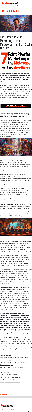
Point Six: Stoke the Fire (7, 372)
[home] (9, 4)
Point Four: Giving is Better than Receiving (13, 367)
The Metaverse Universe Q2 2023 (10, 377)
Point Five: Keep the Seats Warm (10, 370)
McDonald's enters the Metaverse (10, 379)
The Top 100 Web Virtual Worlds (10, 382)
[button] (29, 3)
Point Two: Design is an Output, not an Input (13, 362)
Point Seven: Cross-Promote (8, 374)
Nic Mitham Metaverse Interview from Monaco (14, 357)
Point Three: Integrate (6, 365)
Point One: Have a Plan (7, 360)
